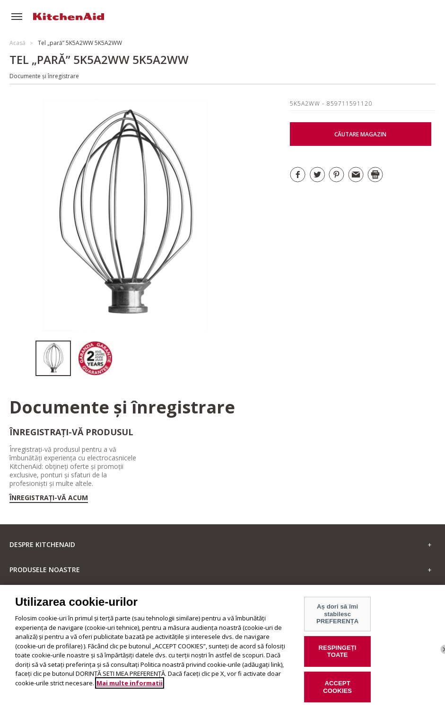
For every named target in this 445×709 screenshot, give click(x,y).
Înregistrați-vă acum (48, 498)
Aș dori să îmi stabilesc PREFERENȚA (337, 619)
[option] (56, 358)
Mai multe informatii (129, 688)
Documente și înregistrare (44, 76)
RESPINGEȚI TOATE (338, 657)
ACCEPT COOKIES (337, 692)
